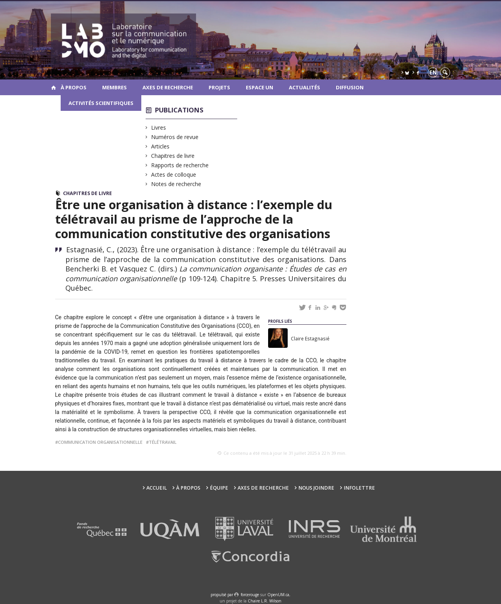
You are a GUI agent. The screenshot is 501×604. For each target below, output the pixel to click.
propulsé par (222, 594)
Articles (160, 146)
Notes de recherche (176, 184)
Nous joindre (316, 488)
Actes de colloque (173, 174)
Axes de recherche (167, 87)
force (250, 594)
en (433, 72)
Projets (219, 87)
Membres (114, 87)
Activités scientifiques (100, 103)
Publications (179, 109)
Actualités (304, 87)
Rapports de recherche (180, 165)
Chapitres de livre (173, 155)
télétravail (163, 442)
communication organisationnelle (100, 442)
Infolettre (359, 488)
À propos (74, 87)
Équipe (219, 488)
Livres (158, 127)
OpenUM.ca (278, 594)
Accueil (156, 488)
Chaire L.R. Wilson (264, 601)
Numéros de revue (174, 137)
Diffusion (350, 87)
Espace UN (259, 87)
